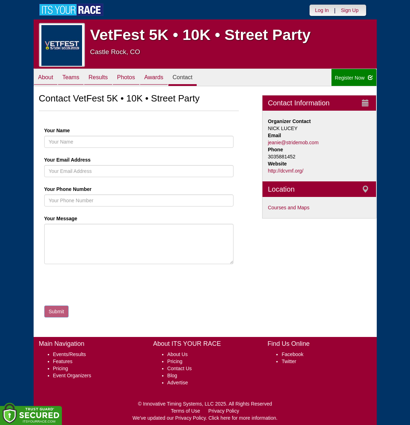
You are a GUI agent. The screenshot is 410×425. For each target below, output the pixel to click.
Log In (322, 10)
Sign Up (350, 10)
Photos (135, 78)
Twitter (289, 361)
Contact (197, 78)
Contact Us (179, 368)
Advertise (177, 382)
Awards (165, 78)
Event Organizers (72, 375)
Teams (74, 78)
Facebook (292, 354)
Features (63, 361)
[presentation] (98, 286)
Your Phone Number (68, 189)
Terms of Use (185, 411)
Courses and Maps (289, 207)
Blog (172, 375)
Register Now (354, 78)
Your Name (69, 130)
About (47, 78)
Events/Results (69, 354)
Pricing (60, 368)
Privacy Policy (223, 411)
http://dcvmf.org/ (285, 171)
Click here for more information (242, 418)
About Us (177, 354)
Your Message (73, 218)
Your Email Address (95, 160)
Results (105, 78)
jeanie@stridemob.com (293, 142)
